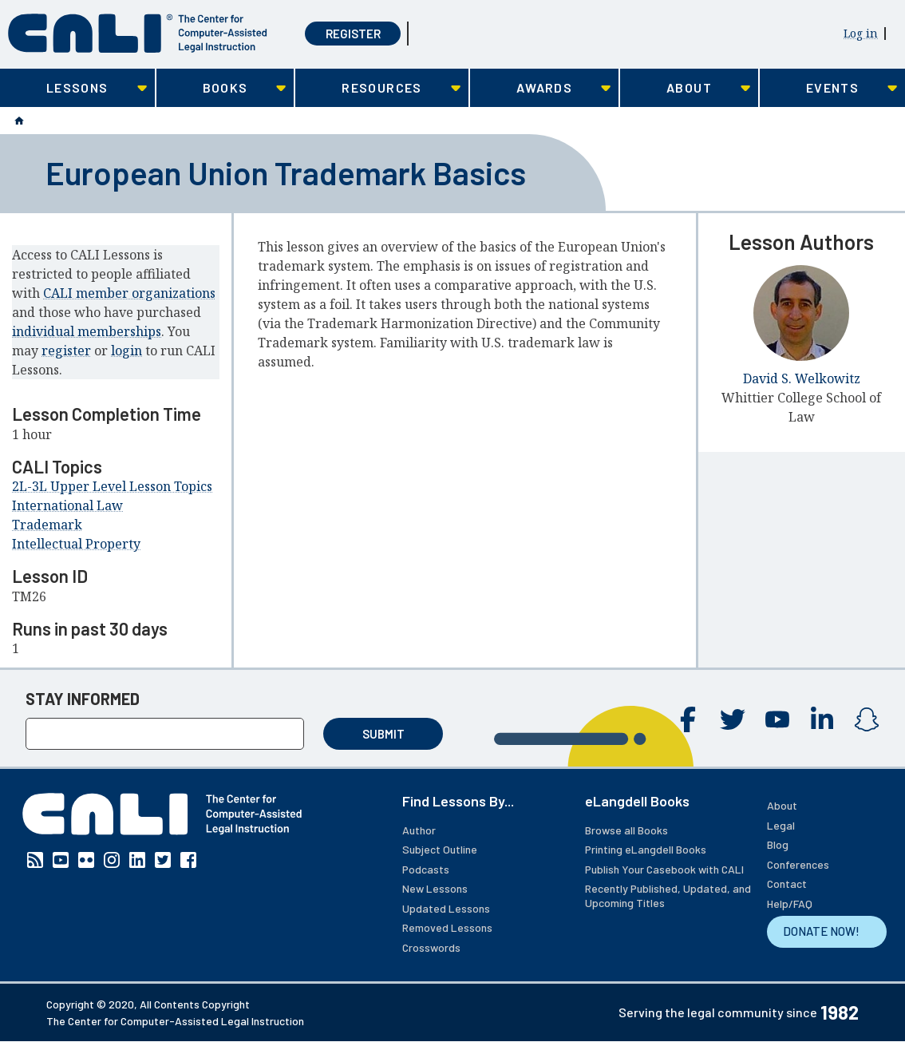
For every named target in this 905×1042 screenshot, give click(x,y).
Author (419, 830)
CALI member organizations (129, 293)
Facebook (688, 719)
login (126, 350)
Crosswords (431, 947)
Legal (781, 825)
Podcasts (425, 869)
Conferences (798, 864)
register (66, 350)
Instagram (866, 719)
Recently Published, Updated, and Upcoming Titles (668, 895)
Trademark (47, 524)
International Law (67, 505)
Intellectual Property (76, 544)
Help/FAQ (789, 903)
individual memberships (86, 331)
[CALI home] (137, 33)
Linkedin (822, 719)
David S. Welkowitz (801, 378)
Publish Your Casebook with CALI (664, 869)
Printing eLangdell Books (645, 849)
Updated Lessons (446, 908)
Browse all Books (626, 830)
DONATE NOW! (821, 931)
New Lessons (435, 888)
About (782, 805)
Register (353, 33)
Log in (861, 33)
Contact (787, 883)
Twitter (732, 719)
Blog (777, 844)
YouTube (777, 719)
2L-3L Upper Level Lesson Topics (112, 486)
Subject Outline (439, 849)
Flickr (86, 860)
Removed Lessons (447, 927)
